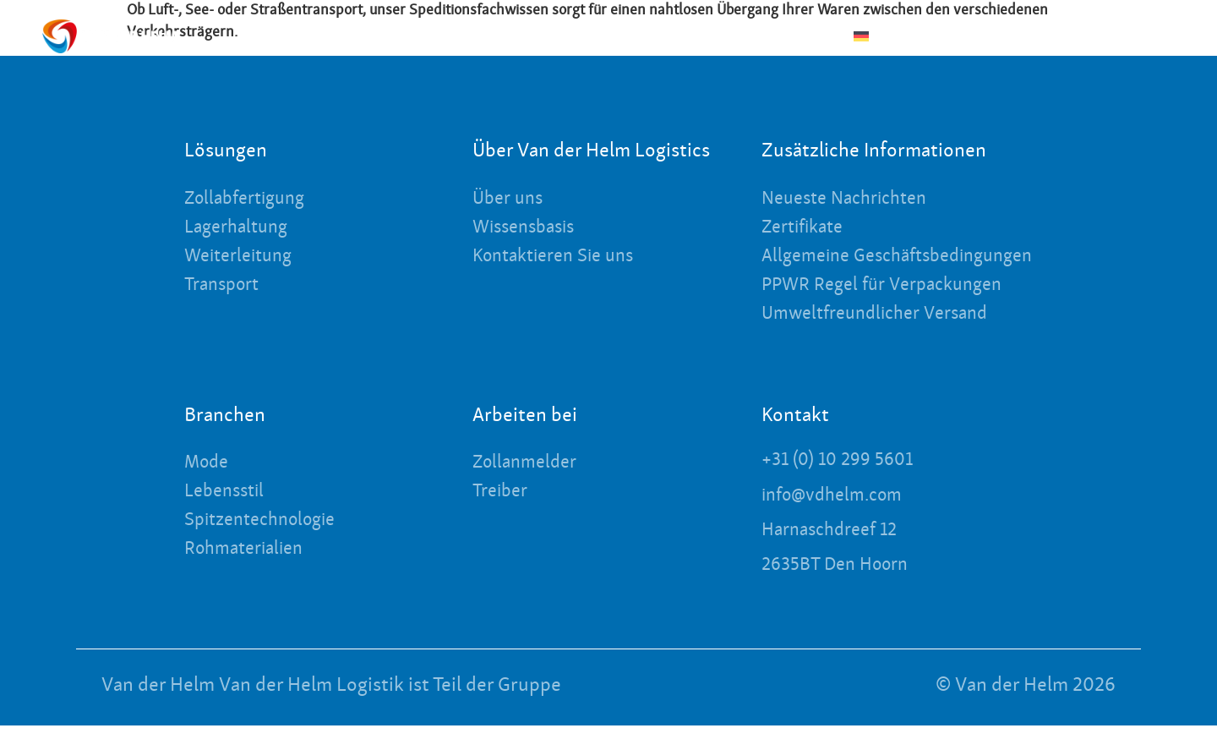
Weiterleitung (243, 257)
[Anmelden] (1121, 37)
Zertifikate (807, 228)
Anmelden (1167, 36)
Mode (208, 480)
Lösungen (510, 36)
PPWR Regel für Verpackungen (891, 303)
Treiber (502, 509)
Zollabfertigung (250, 199)
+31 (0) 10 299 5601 (843, 477)
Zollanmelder (529, 480)
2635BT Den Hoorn (841, 579)
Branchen (390, 36)
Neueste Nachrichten (750, 36)
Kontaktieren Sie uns (560, 257)
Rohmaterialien (249, 566)
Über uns (617, 36)
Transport (225, 286)
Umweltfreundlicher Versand (884, 331)
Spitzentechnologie (267, 538)
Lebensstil (227, 509)
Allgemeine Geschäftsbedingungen (859, 265)
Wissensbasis (528, 228)
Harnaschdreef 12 (835, 545)
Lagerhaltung (240, 228)
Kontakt (1089, 36)
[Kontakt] (1043, 37)
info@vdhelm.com (838, 511)
